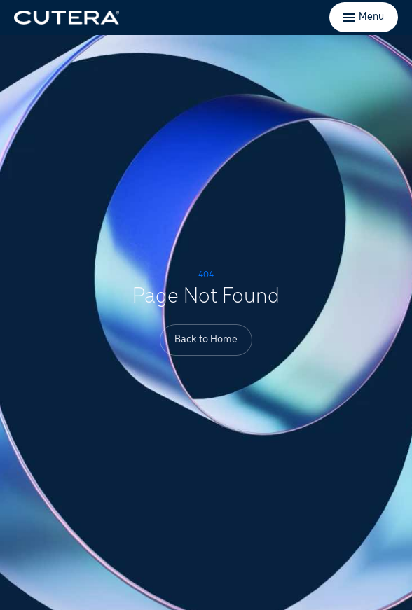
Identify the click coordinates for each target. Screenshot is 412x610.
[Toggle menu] (363, 17)
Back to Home (206, 339)
